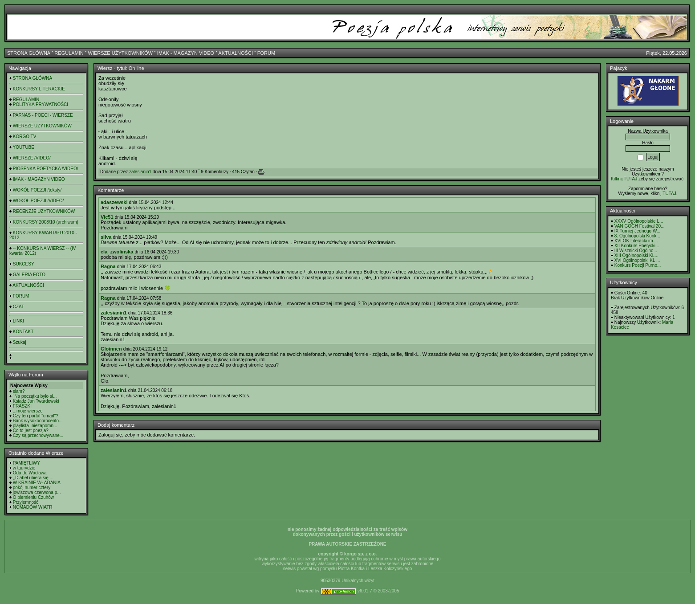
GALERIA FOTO (29, 274)
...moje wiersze (28, 410)
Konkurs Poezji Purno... (637, 265)
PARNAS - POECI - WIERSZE (43, 115)
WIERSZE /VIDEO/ (32, 157)
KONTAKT (23, 331)
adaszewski (114, 202)
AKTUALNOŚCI (235, 53)
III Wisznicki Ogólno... (635, 250)
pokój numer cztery (31, 487)
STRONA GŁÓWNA (28, 53)
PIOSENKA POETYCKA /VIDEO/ (45, 168)
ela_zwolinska (117, 251)
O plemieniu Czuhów (33, 497)
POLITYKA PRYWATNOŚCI (40, 104)
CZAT (18, 306)
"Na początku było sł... (35, 396)
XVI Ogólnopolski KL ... (637, 260)
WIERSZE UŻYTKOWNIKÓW (120, 53)
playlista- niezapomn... (35, 425)
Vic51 (107, 217)
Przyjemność (25, 502)
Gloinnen (111, 348)
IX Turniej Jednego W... (637, 231)
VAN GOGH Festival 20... (639, 226)
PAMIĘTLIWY (26, 463)
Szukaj (19, 342)
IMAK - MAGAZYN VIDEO (185, 53)
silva (106, 237)
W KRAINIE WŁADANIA (37, 482)
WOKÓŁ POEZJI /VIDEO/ (38, 200)
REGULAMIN (68, 53)
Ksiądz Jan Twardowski (36, 401)
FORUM (266, 53)
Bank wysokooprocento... (38, 420)
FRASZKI (22, 406)
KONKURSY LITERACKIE (39, 88)
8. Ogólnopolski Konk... (637, 235)
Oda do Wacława (30, 472)
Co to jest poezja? (31, 430)
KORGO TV (25, 136)
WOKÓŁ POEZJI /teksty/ (37, 190)
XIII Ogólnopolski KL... (636, 255)
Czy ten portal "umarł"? (35, 415)
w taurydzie (24, 467)
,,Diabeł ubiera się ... (33, 477)
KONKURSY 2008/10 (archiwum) (45, 222)
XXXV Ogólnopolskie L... (638, 221)
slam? (19, 391)
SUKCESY (23, 263)
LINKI (18, 320)
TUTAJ (669, 193)
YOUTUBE (23, 147)
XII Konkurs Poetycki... (636, 245)
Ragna (108, 266)
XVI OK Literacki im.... (636, 240)
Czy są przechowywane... (38, 435)
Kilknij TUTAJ (624, 178)
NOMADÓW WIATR (33, 507)
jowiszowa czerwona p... (37, 492)
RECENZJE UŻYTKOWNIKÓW (44, 211)
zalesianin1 (140, 171)
